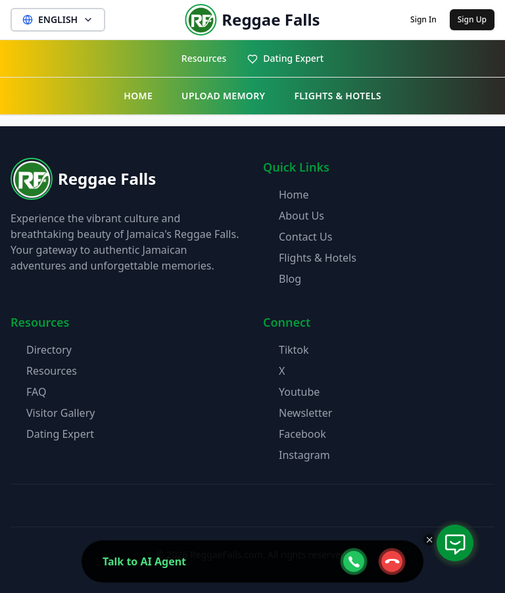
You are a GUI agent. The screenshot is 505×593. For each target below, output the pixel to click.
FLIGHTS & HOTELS (337, 95)
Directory (49, 350)
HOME (138, 95)
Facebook (302, 434)
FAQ (36, 392)
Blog (290, 279)
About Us (301, 215)
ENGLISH (57, 19)
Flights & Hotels (317, 257)
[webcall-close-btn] (391, 561)
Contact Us (305, 236)
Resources (203, 58)
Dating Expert (285, 58)
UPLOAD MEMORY (223, 95)
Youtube (299, 392)
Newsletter (305, 413)
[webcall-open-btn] (353, 561)
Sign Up (472, 19)
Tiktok (294, 350)
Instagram (304, 455)
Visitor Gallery (60, 413)
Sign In (423, 19)
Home (294, 194)
